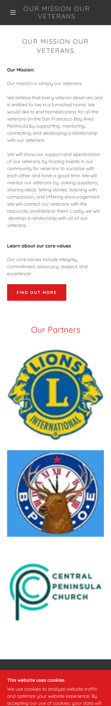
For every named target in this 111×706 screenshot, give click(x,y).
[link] (56, 12)
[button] (13, 12)
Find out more (37, 292)
